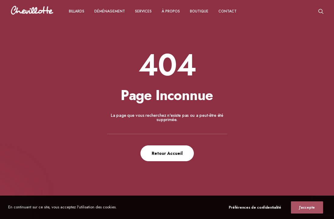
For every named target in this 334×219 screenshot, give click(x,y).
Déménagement (109, 11)
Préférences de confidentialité (255, 207)
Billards (76, 11)
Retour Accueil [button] (167, 153)
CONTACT (227, 11)
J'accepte (307, 207)
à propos (171, 11)
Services (143, 11)
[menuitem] (77, 11)
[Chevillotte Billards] (32, 11)
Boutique (199, 11)
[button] (321, 11)
